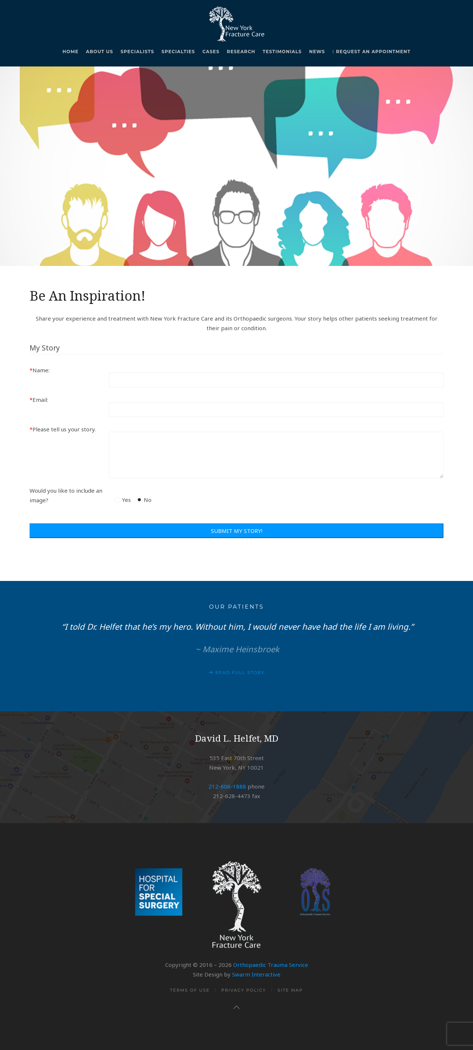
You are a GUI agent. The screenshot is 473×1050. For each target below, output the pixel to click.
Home (70, 51)
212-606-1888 (227, 786)
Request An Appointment (372, 51)
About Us (99, 51)
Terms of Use (190, 990)
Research (241, 51)
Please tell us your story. (63, 429)
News (317, 51)
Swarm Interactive (256, 974)
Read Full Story (240, 672)
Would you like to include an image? (66, 495)
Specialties (178, 51)
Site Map (290, 990)
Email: (39, 399)
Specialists (137, 51)
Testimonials (282, 51)
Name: (40, 370)
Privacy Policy (243, 990)
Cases (211, 51)
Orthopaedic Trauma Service (270, 964)
